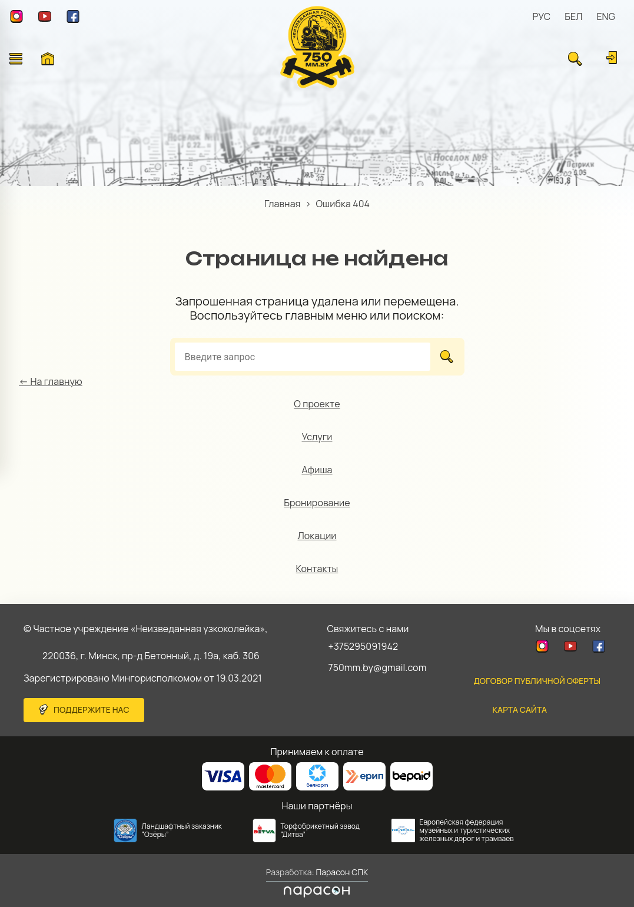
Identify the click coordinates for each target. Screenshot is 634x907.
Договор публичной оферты (536, 680)
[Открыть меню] (16, 59)
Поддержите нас (92, 709)
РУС (542, 16)
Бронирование (317, 502)
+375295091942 (363, 646)
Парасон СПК (341, 872)
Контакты (317, 568)
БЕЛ (573, 16)
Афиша (316, 469)
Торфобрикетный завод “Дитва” (320, 830)
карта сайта (519, 709)
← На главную (50, 381)
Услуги (317, 436)
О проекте (317, 403)
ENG (605, 16)
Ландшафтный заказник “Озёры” (182, 830)
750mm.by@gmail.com (377, 667)
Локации (316, 535)
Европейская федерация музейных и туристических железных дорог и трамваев (467, 830)
